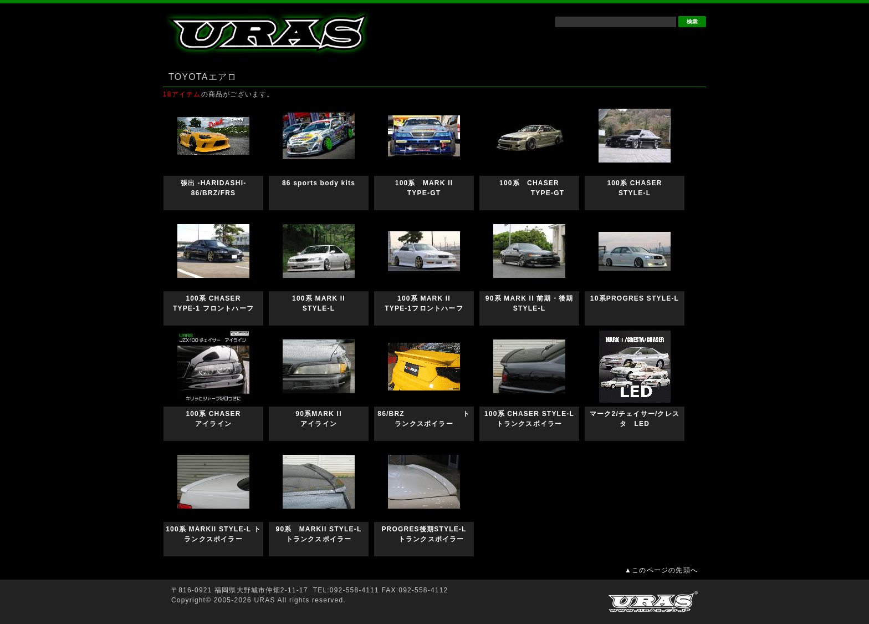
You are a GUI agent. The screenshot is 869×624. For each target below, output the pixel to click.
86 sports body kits (326, 183)
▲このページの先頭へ (661, 570)
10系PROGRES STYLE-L (634, 298)
